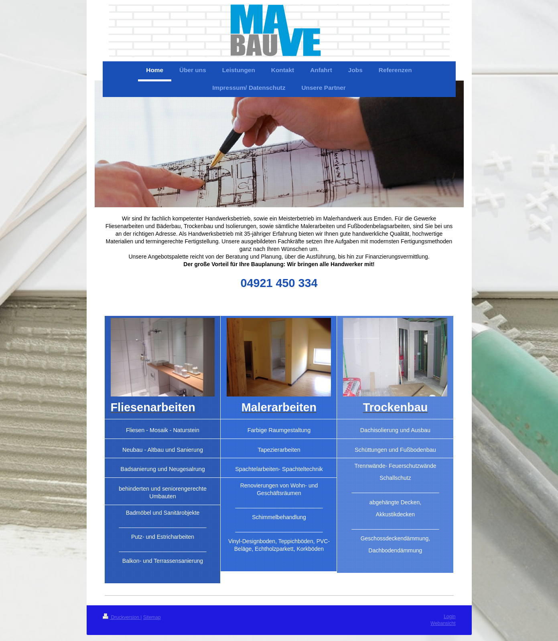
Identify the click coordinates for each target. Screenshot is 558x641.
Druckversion (122, 617)
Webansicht (442, 623)
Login (449, 616)
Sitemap (152, 617)
